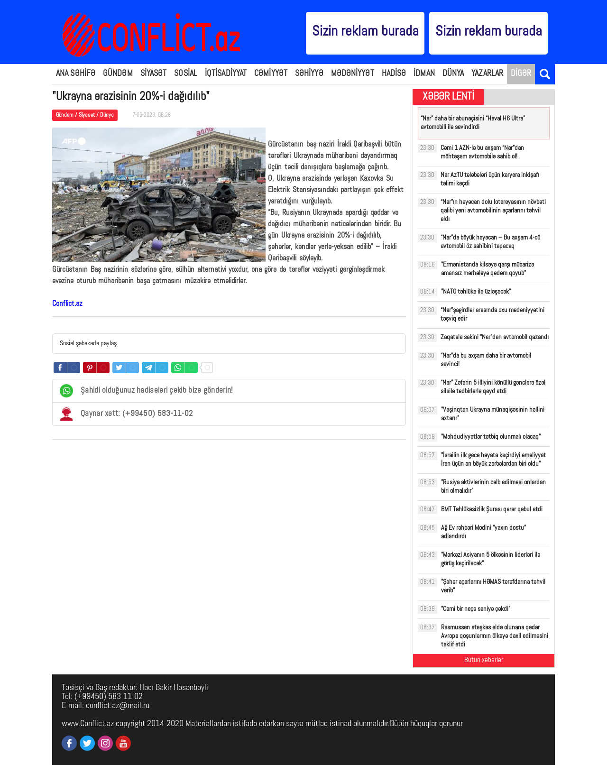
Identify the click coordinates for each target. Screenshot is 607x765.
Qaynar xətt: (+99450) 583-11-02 (126, 414)
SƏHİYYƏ (309, 73)
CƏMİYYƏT (270, 73)
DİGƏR (521, 73)
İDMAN (424, 73)
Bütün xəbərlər (483, 660)
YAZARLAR (487, 73)
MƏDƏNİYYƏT (352, 73)
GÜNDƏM (118, 73)
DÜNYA (453, 73)
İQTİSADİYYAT (226, 73)
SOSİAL (185, 73)
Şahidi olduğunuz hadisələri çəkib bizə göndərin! (146, 390)
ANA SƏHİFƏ (75, 73)
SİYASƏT (153, 73)
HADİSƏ (394, 73)
